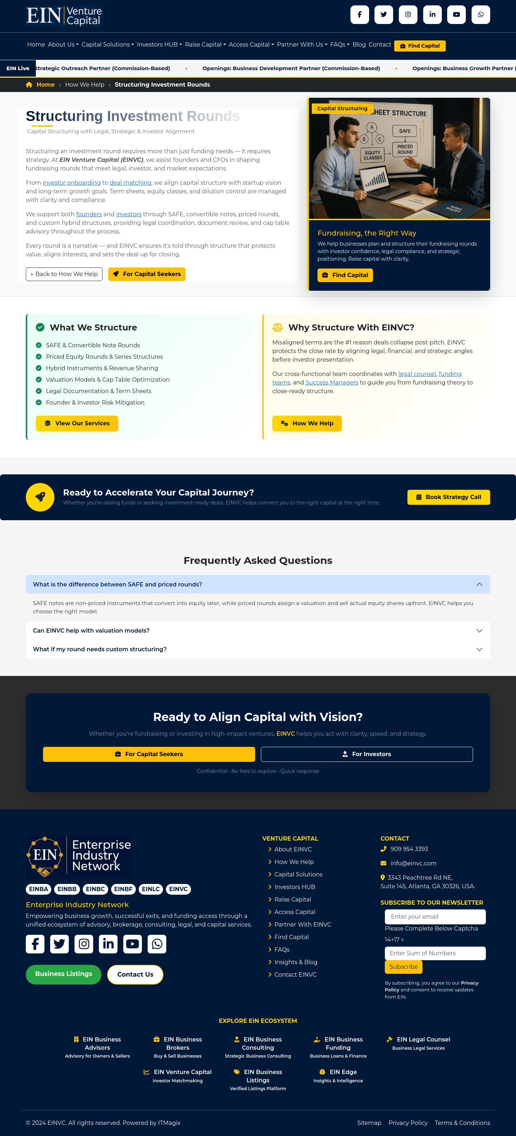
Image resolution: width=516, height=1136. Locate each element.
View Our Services (77, 423)
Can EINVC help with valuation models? (91, 630)
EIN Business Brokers (178, 1047)
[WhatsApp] (157, 944)
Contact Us (135, 974)
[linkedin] (432, 14)
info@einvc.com (413, 863)
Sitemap (369, 1123)
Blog (359, 44)
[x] (383, 14)
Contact (380, 44)
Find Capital (345, 275)
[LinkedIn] (108, 944)
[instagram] (408, 14)
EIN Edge (338, 1076)
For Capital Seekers (147, 274)
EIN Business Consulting (258, 1047)
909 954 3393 (409, 849)
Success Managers (332, 382)
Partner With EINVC (302, 924)
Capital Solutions (298, 874)
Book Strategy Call (448, 497)
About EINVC (293, 849)
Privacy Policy (408, 1123)
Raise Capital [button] (203, 44)
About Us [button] (61, 44)
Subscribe (404, 966)
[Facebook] (359, 14)
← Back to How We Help (64, 274)
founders (89, 214)
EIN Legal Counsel (418, 1043)
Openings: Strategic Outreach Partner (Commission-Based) (103, 68)
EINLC (151, 889)
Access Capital (294, 912)
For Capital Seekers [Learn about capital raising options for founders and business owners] (149, 754)
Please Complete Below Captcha (431, 928)
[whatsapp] (481, 14)
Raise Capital (292, 899)
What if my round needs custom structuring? (100, 649)
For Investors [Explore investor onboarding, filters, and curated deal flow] (367, 754)
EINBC (95, 889)
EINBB (66, 889)
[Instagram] (84, 944)
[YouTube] (132, 944)
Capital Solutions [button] (106, 44)
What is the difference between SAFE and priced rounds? (117, 584)
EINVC (178, 889)
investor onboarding (72, 182)
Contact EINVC (295, 974)
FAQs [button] (337, 44)
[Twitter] (59, 944)
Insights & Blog (295, 962)
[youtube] (456, 14)
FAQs (282, 949)
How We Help (85, 84)
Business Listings (63, 973)
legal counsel (417, 374)
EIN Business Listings (258, 1080)
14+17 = (394, 939)
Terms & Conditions (462, 1123)
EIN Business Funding (338, 1047)
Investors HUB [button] (157, 44)
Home (36, 44)
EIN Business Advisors (97, 1047)
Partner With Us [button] (300, 44)
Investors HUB (294, 887)
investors (129, 214)
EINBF (123, 889)
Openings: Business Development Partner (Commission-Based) (307, 68)
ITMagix (169, 1123)
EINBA (38, 889)
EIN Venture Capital (177, 1076)
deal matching (131, 182)
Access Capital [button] (249, 44)
